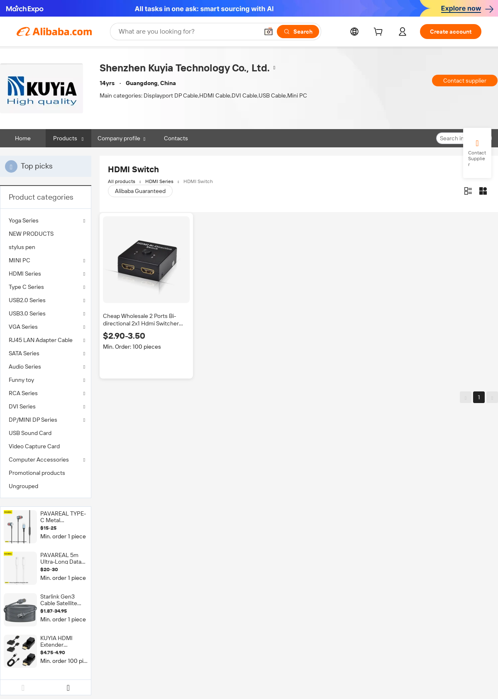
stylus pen (22, 247)
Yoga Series (24, 220)
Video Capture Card (34, 446)
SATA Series (24, 353)
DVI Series (22, 406)
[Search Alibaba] (188, 31)
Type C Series (26, 287)
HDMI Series (25, 273)
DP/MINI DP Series (33, 419)
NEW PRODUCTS (31, 233)
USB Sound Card (30, 433)
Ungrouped (23, 486)
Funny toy (21, 379)
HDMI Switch (198, 181)
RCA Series (23, 393)
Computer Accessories (39, 459)
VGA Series (23, 326)
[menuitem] (45, 233)
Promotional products (37, 472)
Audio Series (25, 366)
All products (121, 181)
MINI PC (19, 260)
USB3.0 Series (27, 313)
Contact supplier (464, 80)
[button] (268, 32)
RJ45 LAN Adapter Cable (41, 340)
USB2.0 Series (27, 300)
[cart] (380, 32)
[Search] (298, 31)
